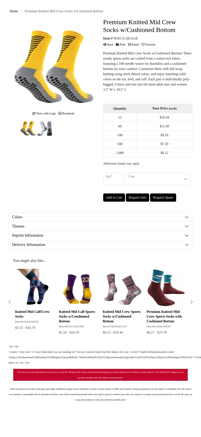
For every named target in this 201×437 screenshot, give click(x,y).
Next (191, 302)
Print (120, 44)
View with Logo (44, 113)
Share (108, 44)
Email (133, 44)
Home (14, 11)
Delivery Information (28, 244)
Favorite (148, 44)
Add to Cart (114, 197)
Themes (18, 226)
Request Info (137, 197)
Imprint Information (27, 235)
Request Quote (163, 197)
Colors (17, 217)
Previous (10, 302)
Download (66, 113)
